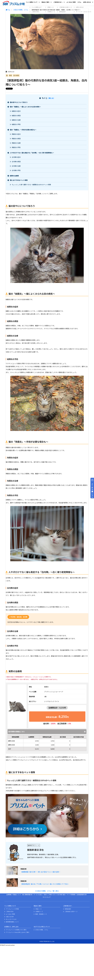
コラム (81, 3)
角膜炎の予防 (18, 149)
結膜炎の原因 (18, 119)
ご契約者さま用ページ (70, 933)
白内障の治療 (18, 166)
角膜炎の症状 (18, 137)
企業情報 (12, 912)
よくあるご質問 (75, 3)
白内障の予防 (18, 170)
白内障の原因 (18, 162)
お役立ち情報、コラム (22, 14)
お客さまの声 (10, 938)
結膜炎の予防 (18, 127)
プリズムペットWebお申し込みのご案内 (17, 953)
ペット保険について (41, 3)
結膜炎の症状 (18, 115)
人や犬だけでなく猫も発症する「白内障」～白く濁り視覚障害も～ (35, 154)
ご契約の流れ (10, 933)
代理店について (21, 912)
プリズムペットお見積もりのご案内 (16, 951)
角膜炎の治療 (18, 145)
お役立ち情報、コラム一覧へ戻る (47, 891)
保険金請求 (67, 930)
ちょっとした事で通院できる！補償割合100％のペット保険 (31, 184)
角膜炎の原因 (18, 141)
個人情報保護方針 (33, 912)
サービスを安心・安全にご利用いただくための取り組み (56, 912)
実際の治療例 (17, 175)
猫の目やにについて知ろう (21, 106)
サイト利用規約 (78, 912)
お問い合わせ (88, 3)
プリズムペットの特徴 (12, 930)
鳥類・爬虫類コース (41, 935)
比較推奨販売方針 (42, 917)
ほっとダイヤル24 (11, 940)
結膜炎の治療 (18, 123)
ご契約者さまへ (64, 3)
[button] (51, 102)
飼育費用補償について (12, 943)
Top (10, 14)
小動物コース (39, 933)
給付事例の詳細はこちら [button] (19, 734)
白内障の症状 (18, 158)
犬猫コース (38, 930)
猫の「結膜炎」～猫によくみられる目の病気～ (28, 111)
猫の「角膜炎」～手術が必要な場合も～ (26, 132)
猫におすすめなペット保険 (21, 180)
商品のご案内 (53, 3)
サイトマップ (53, 917)
